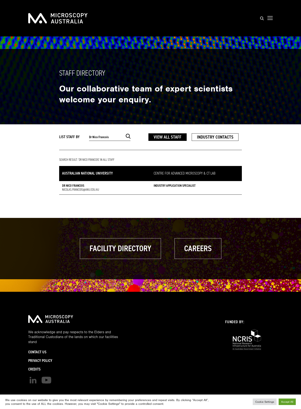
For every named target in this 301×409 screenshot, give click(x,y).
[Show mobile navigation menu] (270, 18)
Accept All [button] (287, 402)
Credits (34, 369)
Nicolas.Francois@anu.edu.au (80, 190)
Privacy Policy (40, 360)
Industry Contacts (215, 137)
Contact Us (37, 352)
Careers (198, 248)
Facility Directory (120, 248)
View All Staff (167, 137)
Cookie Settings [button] (264, 402)
